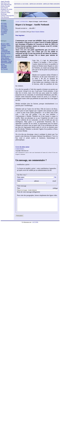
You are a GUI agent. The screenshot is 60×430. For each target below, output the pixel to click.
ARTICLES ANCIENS (35, 4)
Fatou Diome (4, 7)
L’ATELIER (4, 50)
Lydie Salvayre (5, 11)
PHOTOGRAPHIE (6, 63)
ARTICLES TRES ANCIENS (51, 4)
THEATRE (4, 66)
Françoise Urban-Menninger (5, 13)
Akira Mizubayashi (6, 4)
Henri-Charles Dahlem (38, 31)
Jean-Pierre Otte (5, 3)
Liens (2, 34)
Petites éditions (5, 58)
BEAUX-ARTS (5, 44)
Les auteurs (4, 31)
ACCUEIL (4, 23)
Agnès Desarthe (5, 1)
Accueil (17, 21)
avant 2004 (4, 26)
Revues (3, 64)
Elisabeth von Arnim (6, 9)
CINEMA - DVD (5, 45)
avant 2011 (4, 25)
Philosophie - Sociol (6, 61)
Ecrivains (3, 47)
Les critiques (4, 30)
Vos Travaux (4, 69)
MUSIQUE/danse (6, 59)
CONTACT (4, 28)
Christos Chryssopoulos (7, 15)
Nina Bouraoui (5, 17)
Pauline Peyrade (5, 6)
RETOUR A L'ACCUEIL (21, 4)
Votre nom (20, 177)
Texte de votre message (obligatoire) (28, 192)
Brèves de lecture (5, 53)
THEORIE (4, 67)
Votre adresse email (36, 181)
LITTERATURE (5, 52)
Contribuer (4, 33)
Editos (2, 48)
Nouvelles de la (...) (6, 56)
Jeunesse (3, 55)
